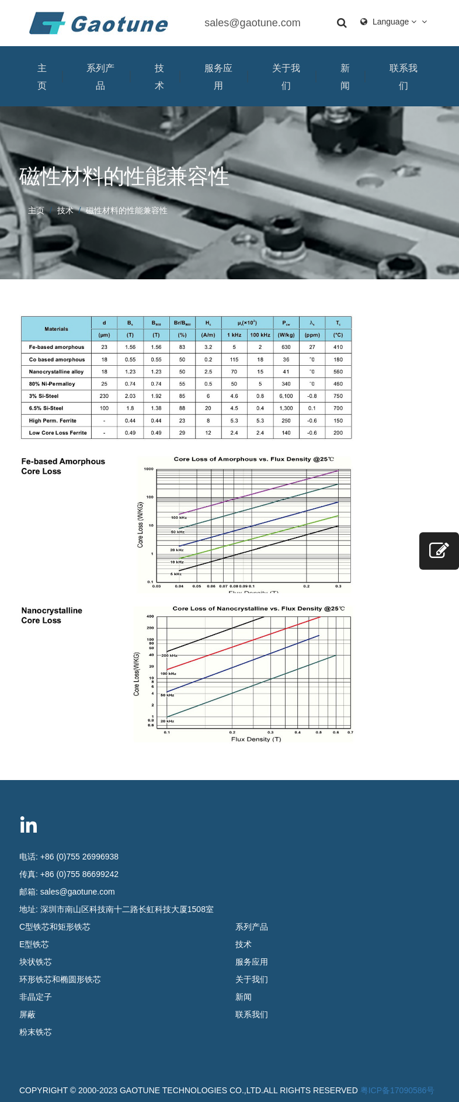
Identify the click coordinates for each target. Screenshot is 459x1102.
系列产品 (100, 77)
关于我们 (286, 77)
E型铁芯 (34, 944)
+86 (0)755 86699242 (79, 874)
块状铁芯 (35, 961)
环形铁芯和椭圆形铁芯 (60, 979)
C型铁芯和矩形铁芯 (55, 926)
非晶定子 (35, 996)
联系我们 (404, 77)
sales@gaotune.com (252, 23)
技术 (159, 77)
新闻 (345, 77)
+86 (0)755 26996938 (79, 856)
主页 (42, 77)
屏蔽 (27, 1014)
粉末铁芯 (35, 1032)
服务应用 (218, 77)
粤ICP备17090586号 (397, 1090)
